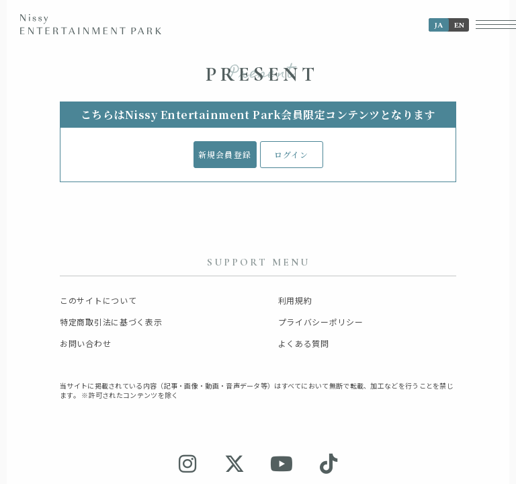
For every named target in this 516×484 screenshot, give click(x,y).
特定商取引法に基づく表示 (111, 322)
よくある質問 (303, 343)
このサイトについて (98, 300)
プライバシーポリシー (320, 322)
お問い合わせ (85, 343)
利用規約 (295, 300)
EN (459, 25)
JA (438, 25)
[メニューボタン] (496, 24)
